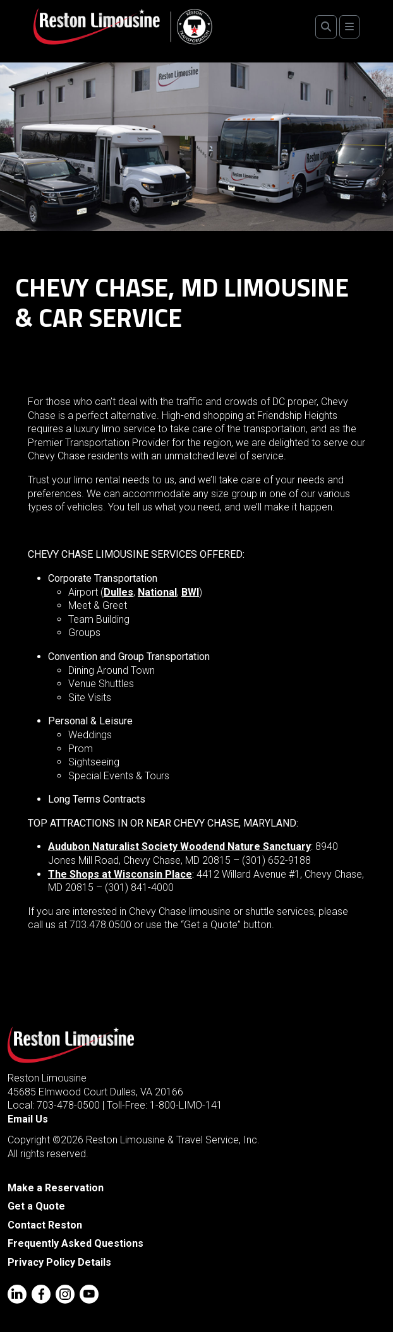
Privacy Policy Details (59, 1262)
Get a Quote (36, 1206)
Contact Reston (45, 1225)
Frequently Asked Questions (75, 1243)
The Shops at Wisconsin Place (120, 874)
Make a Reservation (56, 1188)
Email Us (28, 1119)
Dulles (118, 592)
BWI (190, 592)
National (157, 592)
